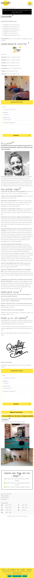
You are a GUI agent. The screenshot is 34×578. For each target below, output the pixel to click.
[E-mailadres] (17, 114)
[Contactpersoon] (17, 109)
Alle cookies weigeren (17, 576)
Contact (22, 516)
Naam (4, 106)
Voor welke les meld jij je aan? (9, 122)
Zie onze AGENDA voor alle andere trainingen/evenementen (18, 416)
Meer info (24, 576)
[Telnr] (17, 119)
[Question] (17, 128)
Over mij (25, 516)
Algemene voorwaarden (16, 412)
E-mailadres (5, 112)
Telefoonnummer (6, 117)
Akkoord (9, 576)
